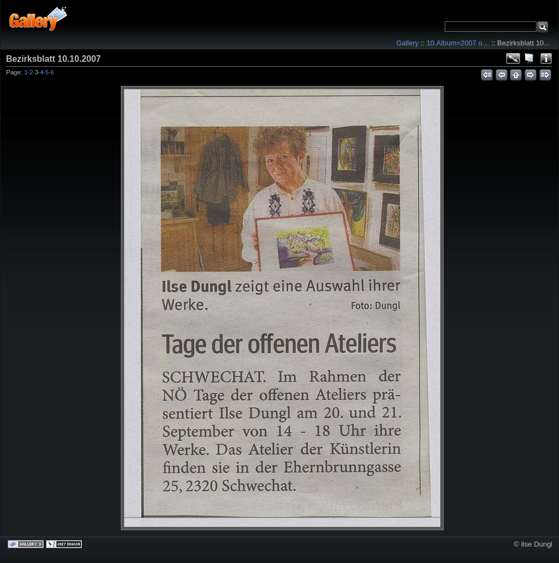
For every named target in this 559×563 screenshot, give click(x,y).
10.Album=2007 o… (458, 43)
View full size (513, 59)
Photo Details (546, 59)
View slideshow (529, 59)
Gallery (407, 43)
